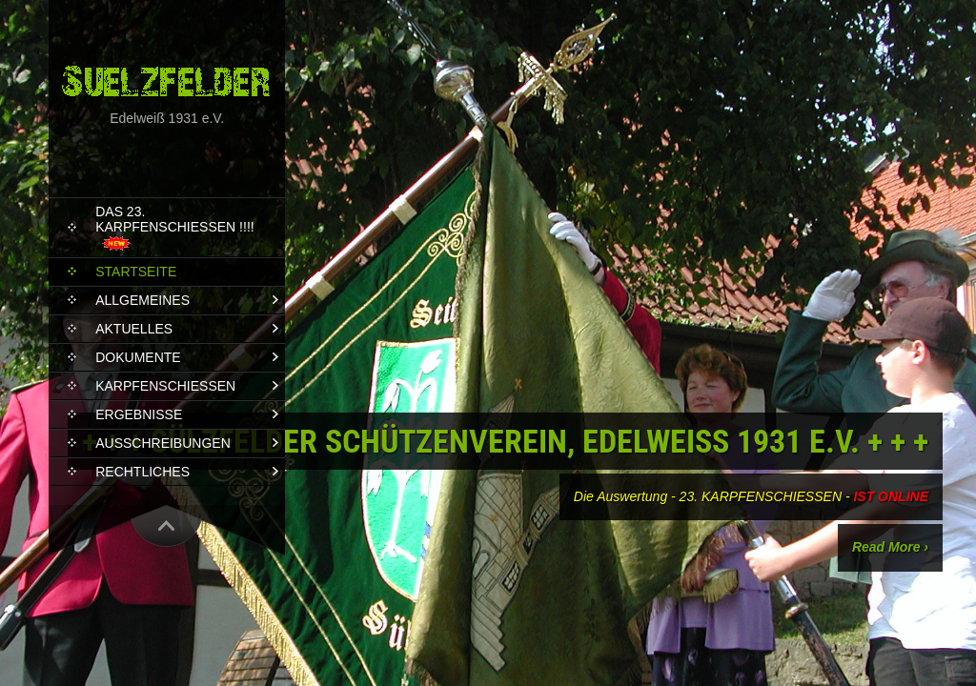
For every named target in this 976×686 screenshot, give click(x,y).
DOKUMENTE (137, 357)
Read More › (890, 547)
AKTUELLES (134, 328)
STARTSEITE (135, 271)
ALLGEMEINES (142, 300)
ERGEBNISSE (138, 414)
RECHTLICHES (142, 471)
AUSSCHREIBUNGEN (163, 443)
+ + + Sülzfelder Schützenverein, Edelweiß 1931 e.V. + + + (505, 441)
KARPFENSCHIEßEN (165, 385)
